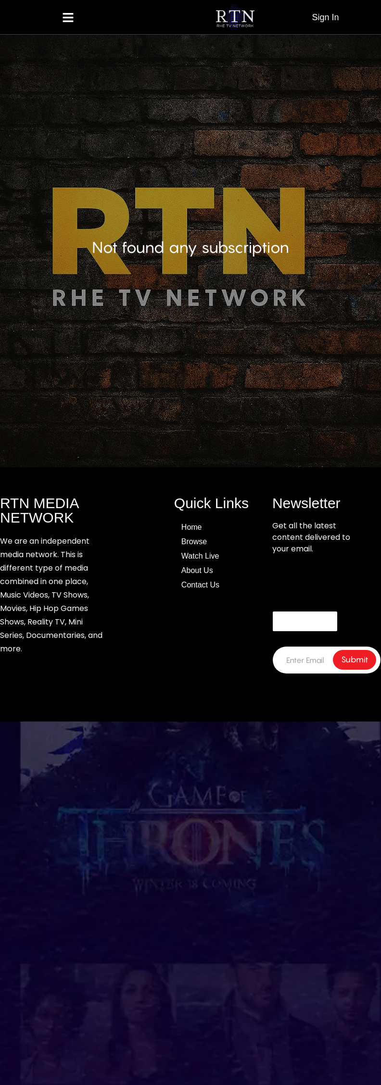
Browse (194, 541)
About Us (197, 570)
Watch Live (200, 556)
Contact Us (200, 585)
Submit (354, 659)
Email (281, 599)
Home (191, 527)
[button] (68, 17)
